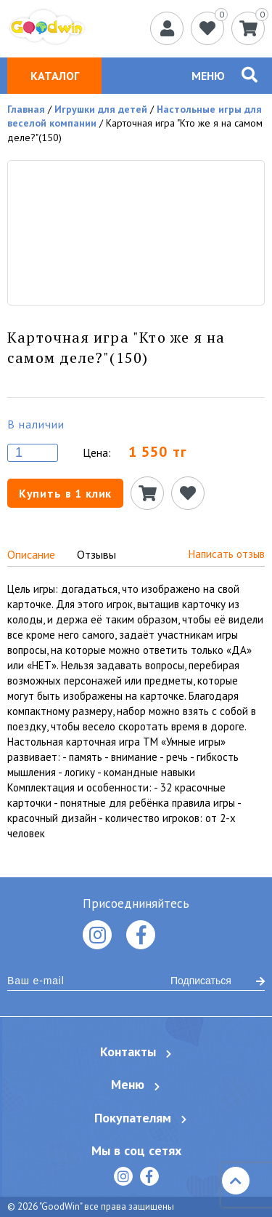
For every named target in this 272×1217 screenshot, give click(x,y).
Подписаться (217, 980)
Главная (26, 109)
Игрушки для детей (100, 109)
